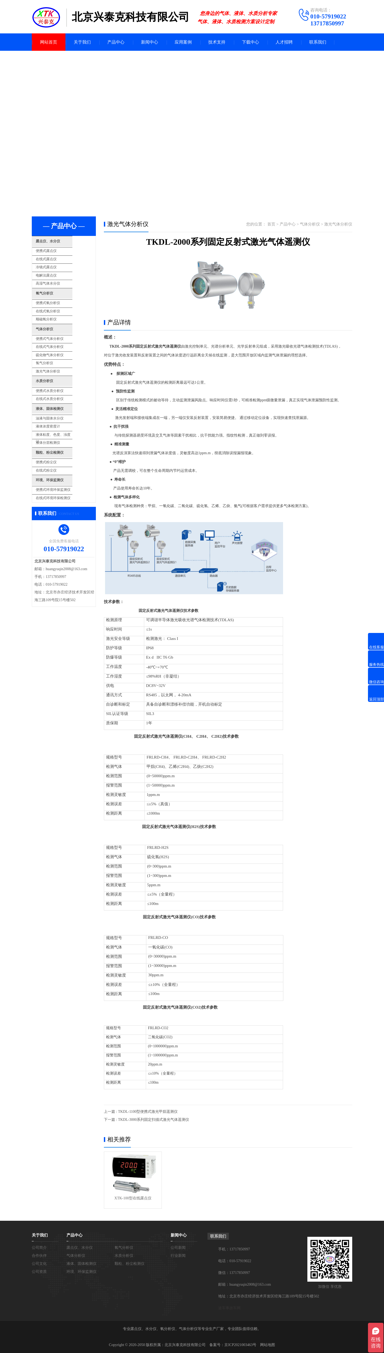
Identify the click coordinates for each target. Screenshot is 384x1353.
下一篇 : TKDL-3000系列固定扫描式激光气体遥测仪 (146, 1120)
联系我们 (317, 42)
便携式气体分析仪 (58, 328)
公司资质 (39, 1272)
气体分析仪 (54, 319)
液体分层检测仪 (56, 420)
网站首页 (48, 42)
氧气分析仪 (54, 288)
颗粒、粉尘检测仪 (60, 429)
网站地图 (267, 1345)
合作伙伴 (39, 1256)
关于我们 (82, 42)
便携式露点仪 (54, 250)
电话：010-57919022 (234, 1261)
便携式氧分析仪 (56, 296)
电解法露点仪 (54, 271)
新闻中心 (149, 42)
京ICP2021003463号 (240, 1345)
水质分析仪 (54, 366)
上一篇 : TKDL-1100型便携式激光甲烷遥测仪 (141, 1112)
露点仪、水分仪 (58, 241)
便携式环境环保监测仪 (61, 462)
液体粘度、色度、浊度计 (63, 413)
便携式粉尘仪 (54, 438)
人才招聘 (284, 42)
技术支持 (216, 42)
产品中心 (115, 42)
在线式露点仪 (54, 257)
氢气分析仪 (53, 349)
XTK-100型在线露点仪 (132, 1198)
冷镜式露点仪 (54, 264)
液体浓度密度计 (56, 406)
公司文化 (39, 1264)
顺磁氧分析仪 (54, 310)
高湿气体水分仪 (56, 279)
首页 (271, 224)
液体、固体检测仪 (60, 390)
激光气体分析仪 (56, 357)
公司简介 (39, 1248)
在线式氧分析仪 (56, 303)
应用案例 (183, 42)
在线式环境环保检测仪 (61, 469)
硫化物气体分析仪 (58, 342)
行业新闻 (178, 1256)
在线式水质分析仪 (58, 381)
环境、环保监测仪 (60, 454)
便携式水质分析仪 (58, 374)
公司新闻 (178, 1248)
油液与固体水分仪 (58, 398)
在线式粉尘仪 (54, 445)
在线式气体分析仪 (58, 335)
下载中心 (250, 42)
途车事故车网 (229, 1308)
